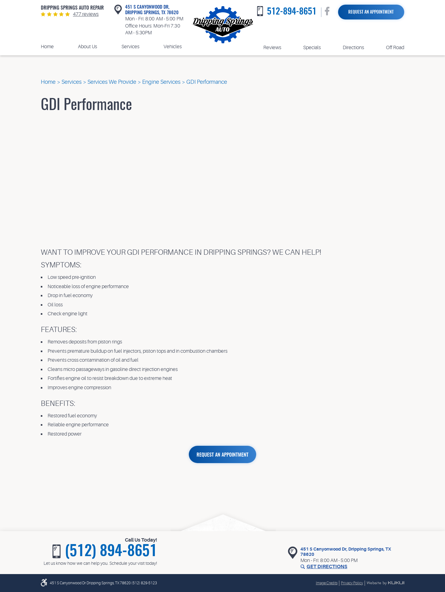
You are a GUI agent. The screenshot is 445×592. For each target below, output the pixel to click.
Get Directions (327, 566)
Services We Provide (111, 82)
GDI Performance (206, 82)
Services (130, 46)
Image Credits (326, 583)
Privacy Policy (352, 583)
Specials (312, 47)
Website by (385, 583)
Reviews (272, 47)
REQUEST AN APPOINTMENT (222, 455)
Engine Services (161, 82)
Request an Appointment (371, 12)
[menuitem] (47, 47)
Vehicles (172, 46)
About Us (87, 46)
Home (47, 46)
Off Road (395, 47)
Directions (353, 47)
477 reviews (86, 14)
